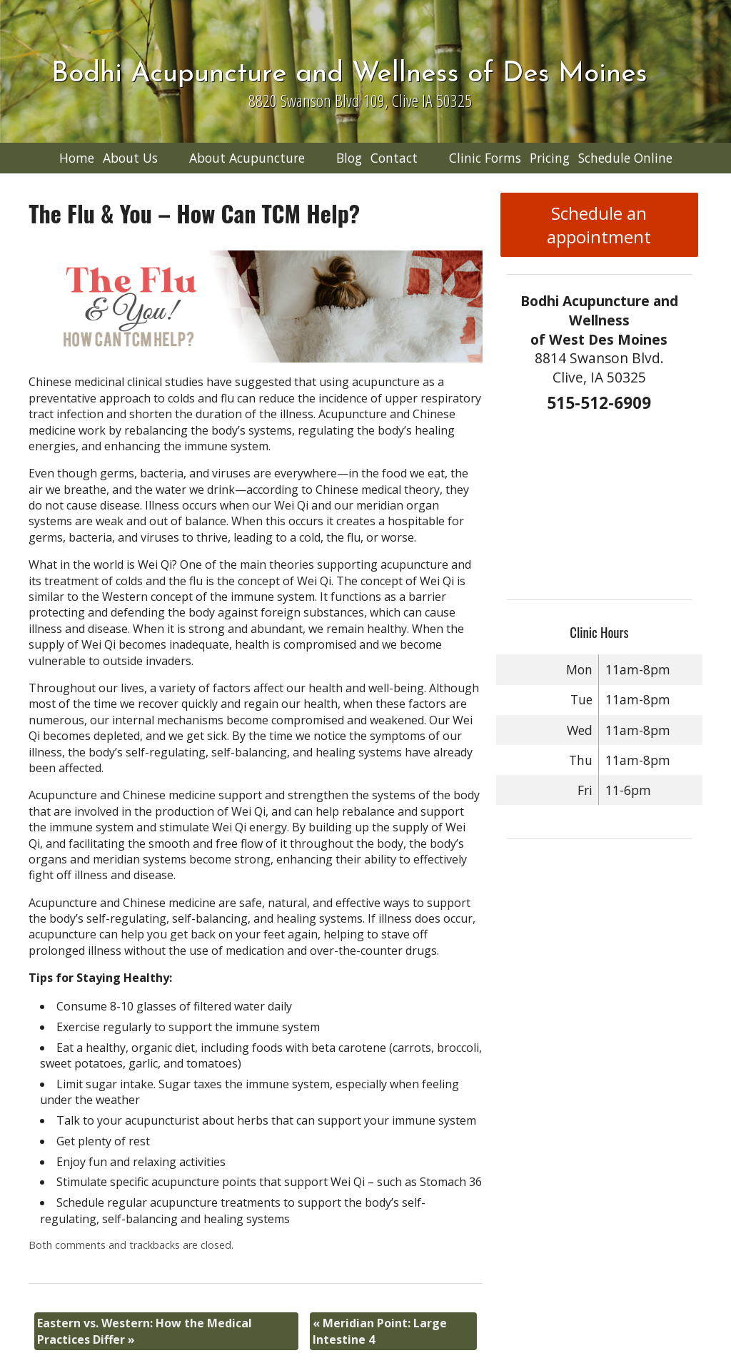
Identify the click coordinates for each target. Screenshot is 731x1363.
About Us (130, 157)
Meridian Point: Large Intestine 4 (380, 1331)
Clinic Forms (485, 157)
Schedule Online (625, 157)
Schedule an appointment (599, 224)
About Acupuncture (247, 157)
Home (76, 157)
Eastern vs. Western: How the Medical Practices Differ (144, 1331)
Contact (394, 157)
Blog (349, 157)
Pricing (550, 157)
